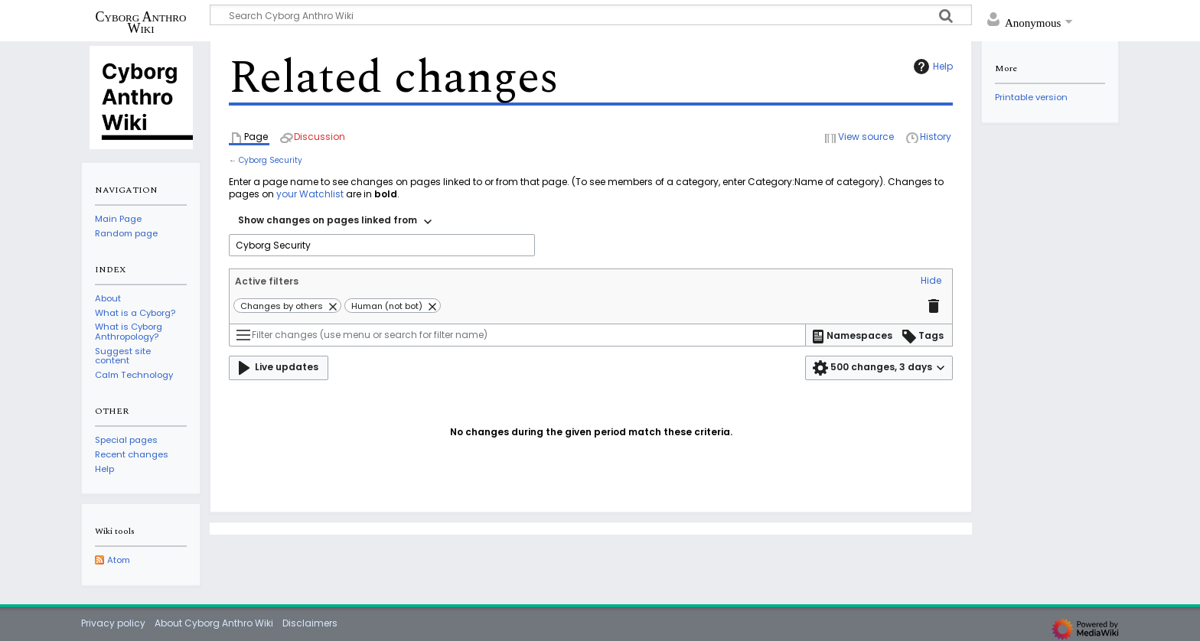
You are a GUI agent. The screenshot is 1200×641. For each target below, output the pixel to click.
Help (931, 66)
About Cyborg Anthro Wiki (214, 623)
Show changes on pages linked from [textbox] (327, 219)
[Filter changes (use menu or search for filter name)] (517, 335)
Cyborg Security (270, 160)
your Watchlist (310, 193)
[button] (931, 281)
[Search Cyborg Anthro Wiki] (590, 14)
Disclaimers (310, 623)
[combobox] (335, 222)
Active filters (266, 281)
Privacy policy (113, 623)
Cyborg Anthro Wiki (141, 22)
